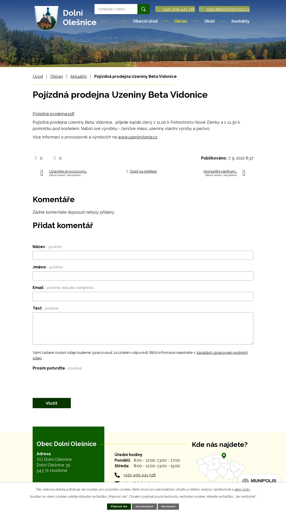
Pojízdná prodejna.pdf (53, 113)
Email (63, 287)
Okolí (209, 21)
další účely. (242, 489)
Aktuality (78, 76)
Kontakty (240, 21)
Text (45, 308)
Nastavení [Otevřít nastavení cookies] (169, 506)
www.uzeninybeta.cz (137, 137)
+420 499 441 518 (139, 476)
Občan (180, 21)
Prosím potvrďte (57, 368)
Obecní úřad (145, 21)
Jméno (48, 267)
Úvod (114, 21)
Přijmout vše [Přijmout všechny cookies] (117, 506)
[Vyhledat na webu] (108, 9)
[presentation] (67, 381)
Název (47, 246)
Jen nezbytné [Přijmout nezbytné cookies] (144, 506)
